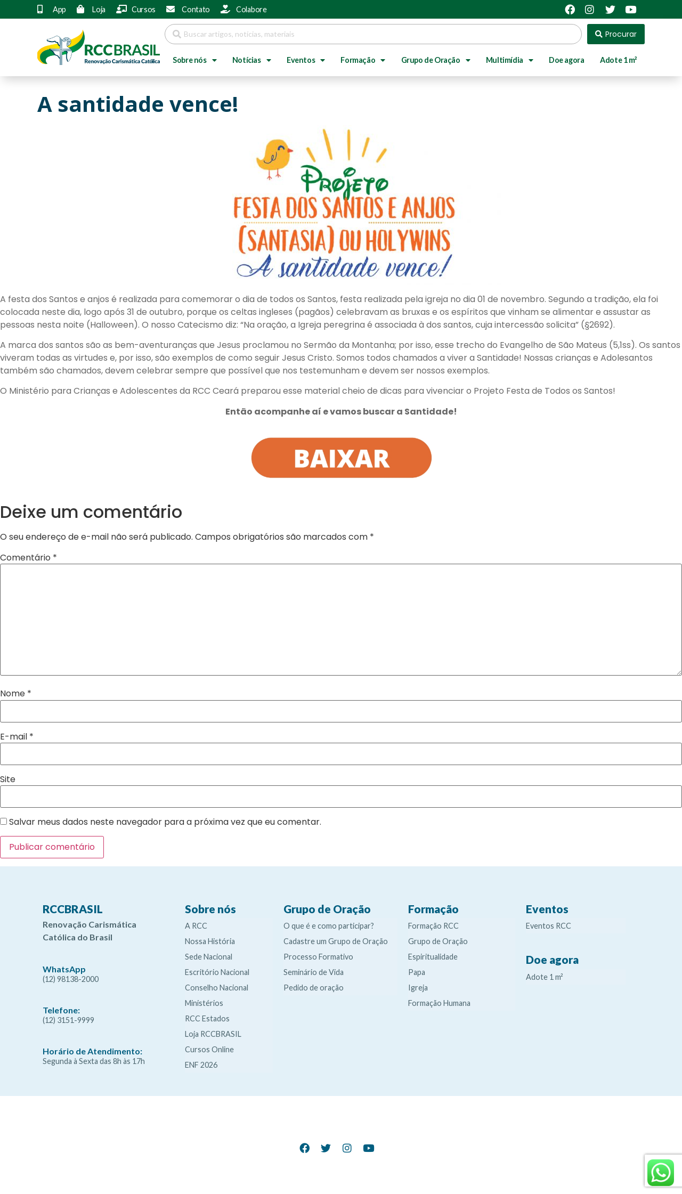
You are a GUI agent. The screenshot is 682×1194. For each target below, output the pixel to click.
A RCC (196, 925)
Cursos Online (209, 1049)
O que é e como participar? (328, 925)
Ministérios (204, 1003)
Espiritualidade (433, 956)
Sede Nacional (208, 956)
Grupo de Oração (435, 60)
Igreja (418, 987)
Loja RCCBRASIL (213, 1033)
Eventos (306, 60)
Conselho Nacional (216, 987)
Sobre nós (194, 60)
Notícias (251, 60)
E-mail (17, 737)
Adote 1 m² (618, 59)
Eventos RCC (548, 925)
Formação (362, 60)
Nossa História (210, 941)
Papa (416, 972)
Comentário (28, 558)
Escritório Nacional (217, 972)
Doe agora (566, 59)
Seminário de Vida (313, 972)
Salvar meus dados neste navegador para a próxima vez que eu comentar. (165, 822)
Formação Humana (439, 1003)
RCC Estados (207, 1018)
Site (7, 779)
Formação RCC (433, 925)
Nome (15, 693)
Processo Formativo (318, 956)
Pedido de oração (313, 987)
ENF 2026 (201, 1064)
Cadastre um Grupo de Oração (335, 941)
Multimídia (509, 60)
